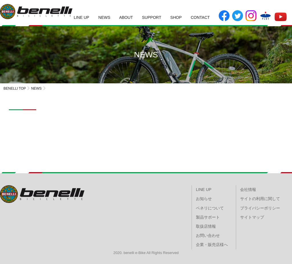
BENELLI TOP (14, 88)
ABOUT (126, 17)
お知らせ (204, 198)
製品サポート (208, 217)
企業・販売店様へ (212, 244)
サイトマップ (252, 217)
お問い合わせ (208, 235)
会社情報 (248, 189)
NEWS (104, 17)
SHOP (176, 17)
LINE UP (81, 17)
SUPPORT (151, 17)
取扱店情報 (206, 226)
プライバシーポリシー (260, 208)
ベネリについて (210, 208)
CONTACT (200, 17)
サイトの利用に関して (260, 198)
